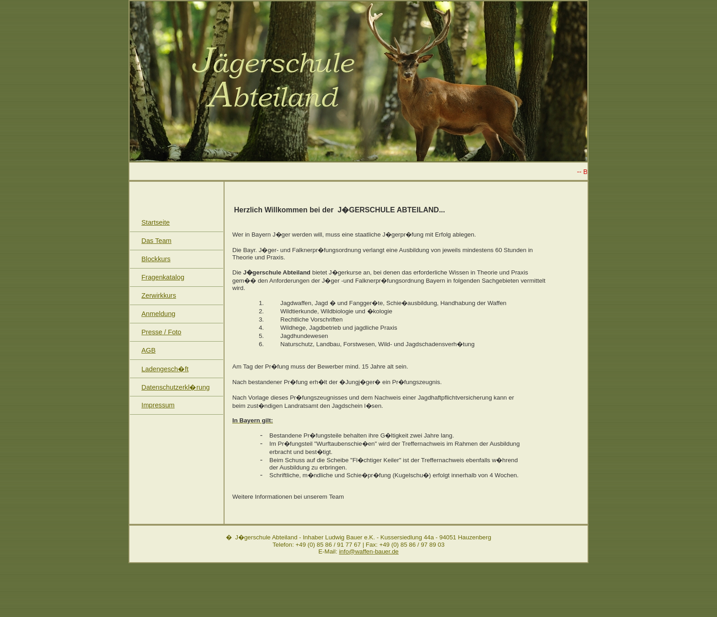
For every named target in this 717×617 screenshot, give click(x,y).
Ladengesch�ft (164, 369)
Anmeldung (158, 313)
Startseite (155, 222)
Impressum (157, 405)
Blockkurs (156, 259)
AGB (148, 350)
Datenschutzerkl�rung (175, 387)
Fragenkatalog (162, 277)
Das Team (156, 240)
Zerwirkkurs (158, 295)
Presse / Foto (161, 332)
